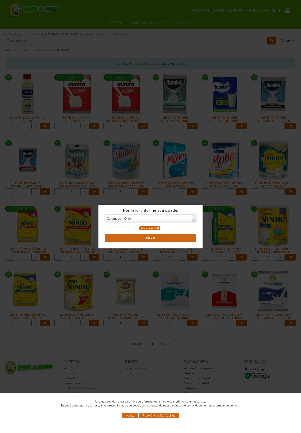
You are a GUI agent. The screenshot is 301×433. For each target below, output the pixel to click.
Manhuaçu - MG (149, 228)
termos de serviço (228, 406)
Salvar (150, 237)
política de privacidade (187, 406)
